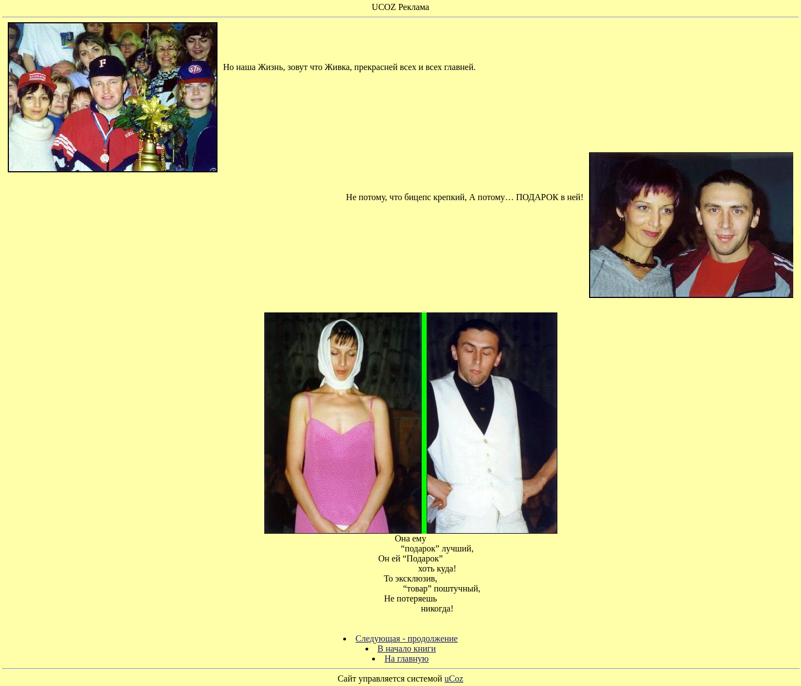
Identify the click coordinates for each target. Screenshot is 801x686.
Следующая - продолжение (406, 638)
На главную (406, 658)
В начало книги (407, 648)
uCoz (453, 678)
